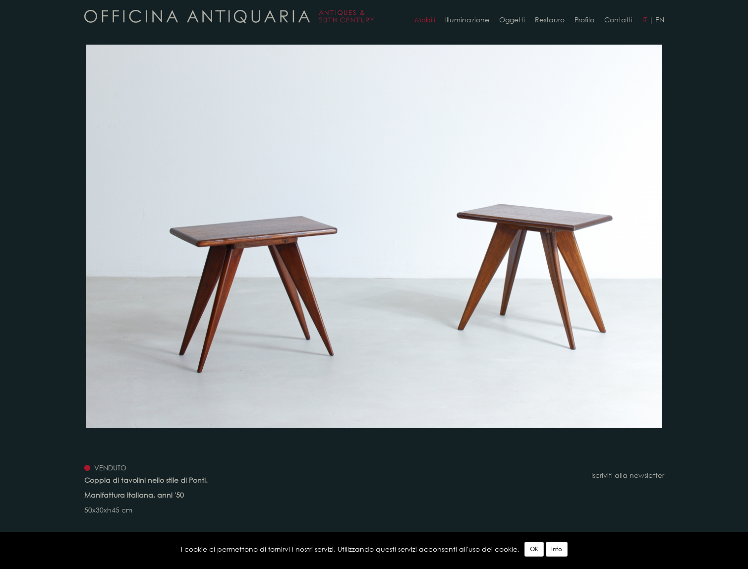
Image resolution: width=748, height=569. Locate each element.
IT (644, 19)
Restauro (550, 19)
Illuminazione (467, 19)
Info (556, 549)
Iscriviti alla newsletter (627, 475)
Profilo (584, 19)
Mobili (425, 19)
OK (534, 549)
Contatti (618, 19)
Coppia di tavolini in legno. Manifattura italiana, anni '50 (229, 16)
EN (659, 19)
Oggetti (512, 19)
